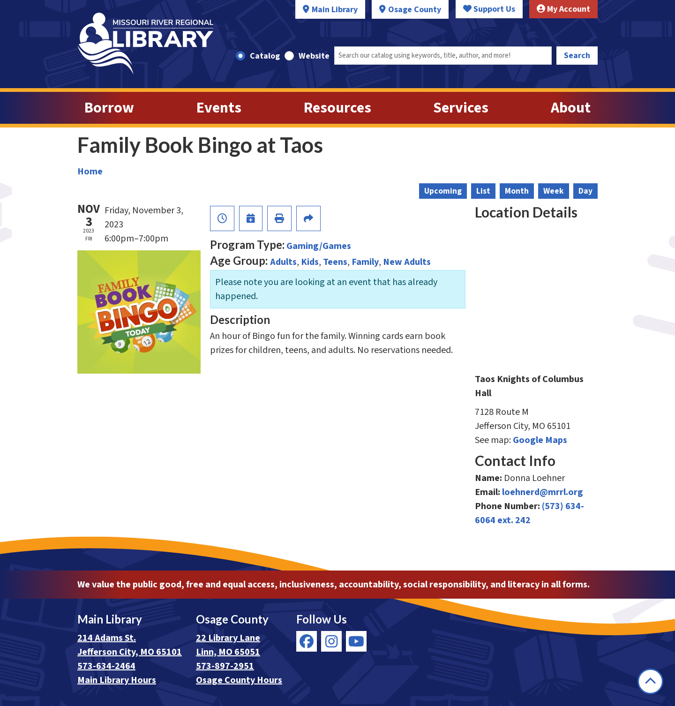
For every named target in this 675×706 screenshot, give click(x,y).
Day (585, 191)
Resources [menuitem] (337, 108)
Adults (283, 262)
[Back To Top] (650, 681)
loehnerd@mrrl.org (542, 492)
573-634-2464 (106, 666)
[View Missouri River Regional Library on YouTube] (356, 641)
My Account (563, 9)
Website (314, 56)
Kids (310, 262)
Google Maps (540, 440)
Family (365, 262)
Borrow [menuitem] (109, 108)
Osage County (414, 9)
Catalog (265, 56)
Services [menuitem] (460, 108)
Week (553, 191)
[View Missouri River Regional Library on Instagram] (331, 641)
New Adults (407, 262)
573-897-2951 (225, 666)
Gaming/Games (318, 246)
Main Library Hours (116, 680)
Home (90, 171)
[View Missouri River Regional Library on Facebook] (306, 641)
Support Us (489, 9)
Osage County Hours (239, 680)
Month (517, 191)
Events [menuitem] (218, 108)
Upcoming (443, 191)
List (483, 191)
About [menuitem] (571, 108)
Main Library (335, 9)
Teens (335, 262)
